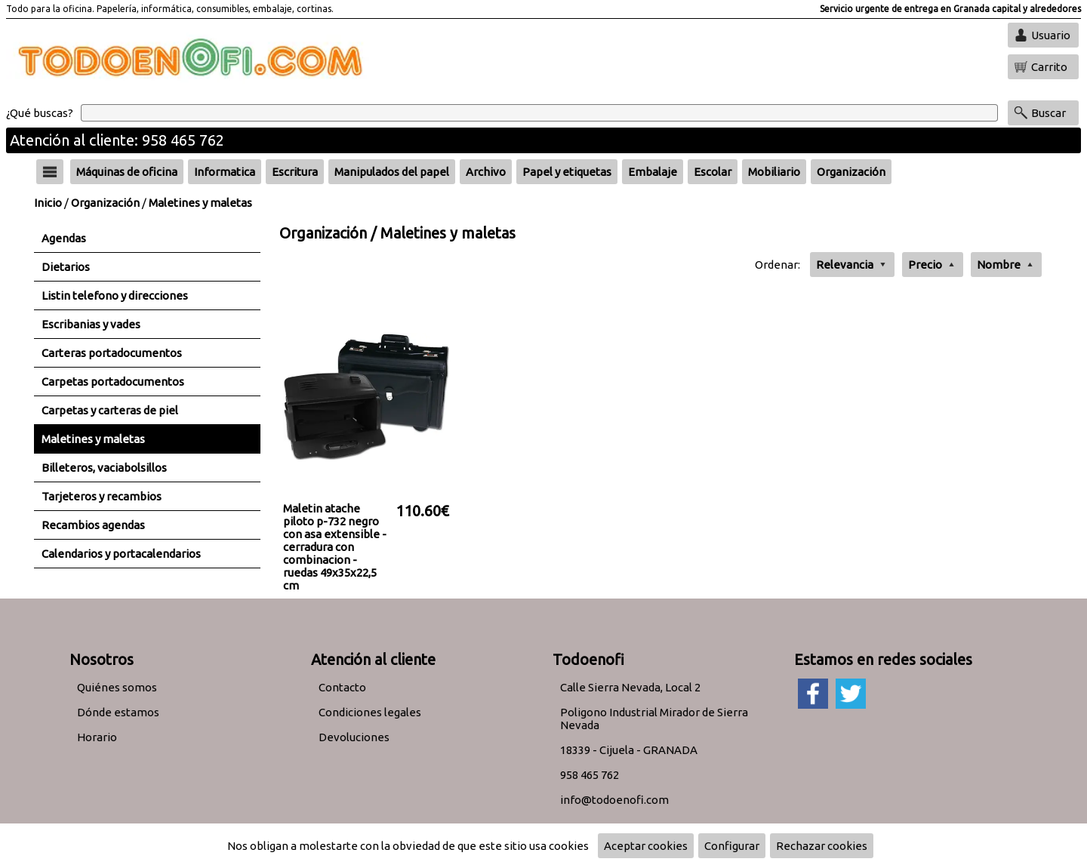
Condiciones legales (370, 712)
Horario (97, 737)
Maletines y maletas (200, 202)
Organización (105, 202)
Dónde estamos (118, 712)
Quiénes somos (117, 687)
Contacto (342, 687)
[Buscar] (539, 113)
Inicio (48, 202)
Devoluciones (354, 737)
